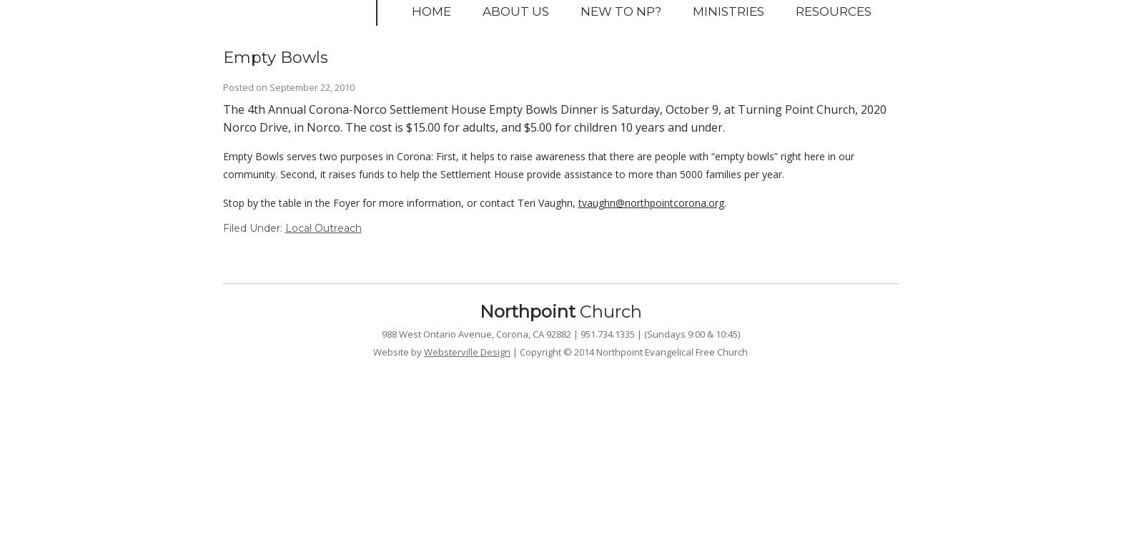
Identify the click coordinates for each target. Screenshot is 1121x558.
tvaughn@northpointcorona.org (651, 203)
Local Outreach (323, 228)
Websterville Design (467, 352)
